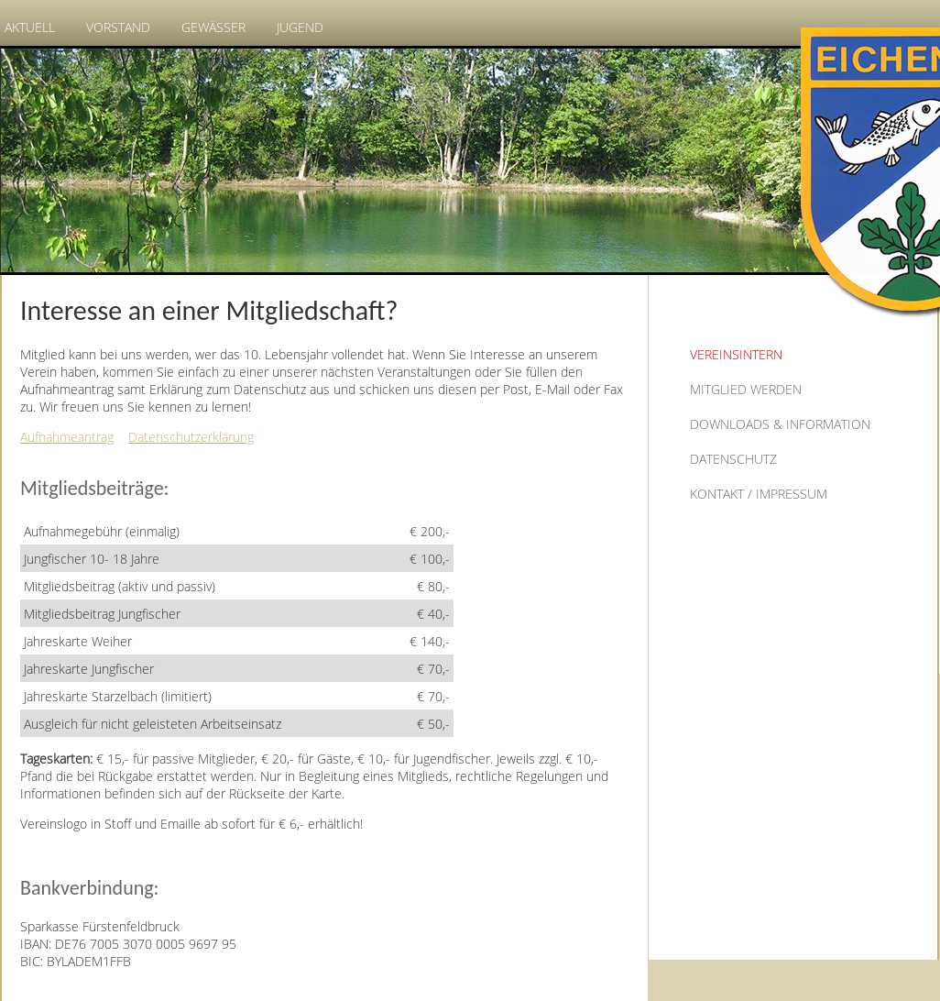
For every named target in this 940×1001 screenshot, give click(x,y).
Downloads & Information (780, 424)
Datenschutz (733, 459)
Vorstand (118, 27)
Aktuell (30, 27)
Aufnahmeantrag (67, 437)
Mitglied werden (746, 389)
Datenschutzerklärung (191, 437)
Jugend (300, 27)
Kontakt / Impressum (758, 493)
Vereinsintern (736, 354)
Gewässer (213, 27)
